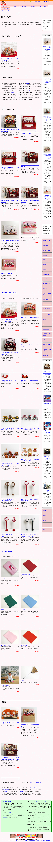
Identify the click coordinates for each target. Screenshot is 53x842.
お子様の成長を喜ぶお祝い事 (35, 787)
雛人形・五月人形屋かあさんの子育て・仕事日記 (22, 840)
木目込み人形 (33, 6)
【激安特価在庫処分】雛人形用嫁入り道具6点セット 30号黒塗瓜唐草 (10, 428)
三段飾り (15, 6)
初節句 (5, 791)
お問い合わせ (46, 329)
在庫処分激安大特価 (47, 294)
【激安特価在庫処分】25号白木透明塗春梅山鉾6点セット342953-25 (30, 459)
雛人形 (8, 10)
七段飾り (12, 92)
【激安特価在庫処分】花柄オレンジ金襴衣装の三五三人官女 (30, 345)
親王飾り (5, 6)
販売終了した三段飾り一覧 (35, 782)
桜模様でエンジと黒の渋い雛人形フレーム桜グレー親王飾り (47, 117)
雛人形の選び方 (46, 250)
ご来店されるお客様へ (47, 350)
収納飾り (45, 264)
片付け (44, 324)
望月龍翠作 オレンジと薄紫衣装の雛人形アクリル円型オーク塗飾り (47, 155)
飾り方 (44, 319)
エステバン (45, 525)
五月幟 (44, 520)
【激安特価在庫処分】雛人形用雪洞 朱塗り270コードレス (30, 499)
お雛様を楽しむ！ (47, 245)
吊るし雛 (45, 288)
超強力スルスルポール (47, 490)
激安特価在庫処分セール (9, 292)
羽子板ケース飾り (47, 304)
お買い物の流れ (46, 344)
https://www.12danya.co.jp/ (13, 801)
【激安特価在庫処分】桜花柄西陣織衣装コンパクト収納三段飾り (30, 317)
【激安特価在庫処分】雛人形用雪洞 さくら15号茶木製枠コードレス (10, 499)
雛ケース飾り (43, 6)
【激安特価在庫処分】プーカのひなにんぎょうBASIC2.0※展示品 (10, 320)
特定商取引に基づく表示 (47, 334)
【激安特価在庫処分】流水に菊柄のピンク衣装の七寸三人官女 (10, 380)
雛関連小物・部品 (47, 299)
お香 (44, 529)
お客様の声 (45, 355)
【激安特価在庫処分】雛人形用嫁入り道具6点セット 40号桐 (10, 464)
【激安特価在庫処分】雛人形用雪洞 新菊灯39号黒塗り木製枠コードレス (30, 535)
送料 (44, 339)
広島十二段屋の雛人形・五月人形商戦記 (41, 840)
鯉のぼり (45, 515)
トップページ (3, 10)
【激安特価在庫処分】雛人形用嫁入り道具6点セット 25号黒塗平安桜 (30, 428)
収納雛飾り (24, 6)
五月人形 (45, 510)
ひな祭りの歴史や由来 (47, 309)
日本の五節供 (6, 789)
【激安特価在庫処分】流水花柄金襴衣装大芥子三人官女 (30, 380)
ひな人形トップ (46, 240)
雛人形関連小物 (7, 551)
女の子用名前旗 (5, 8)
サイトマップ (6, 840)
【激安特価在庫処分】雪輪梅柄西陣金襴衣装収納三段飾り (10, 353)
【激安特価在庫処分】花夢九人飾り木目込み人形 (10, 722)
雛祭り (21, 791)
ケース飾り (45, 278)
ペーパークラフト (47, 314)
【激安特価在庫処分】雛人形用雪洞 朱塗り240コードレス (10, 535)
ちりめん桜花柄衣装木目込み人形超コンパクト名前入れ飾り (47, 196)
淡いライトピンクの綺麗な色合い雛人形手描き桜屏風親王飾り (47, 79)
